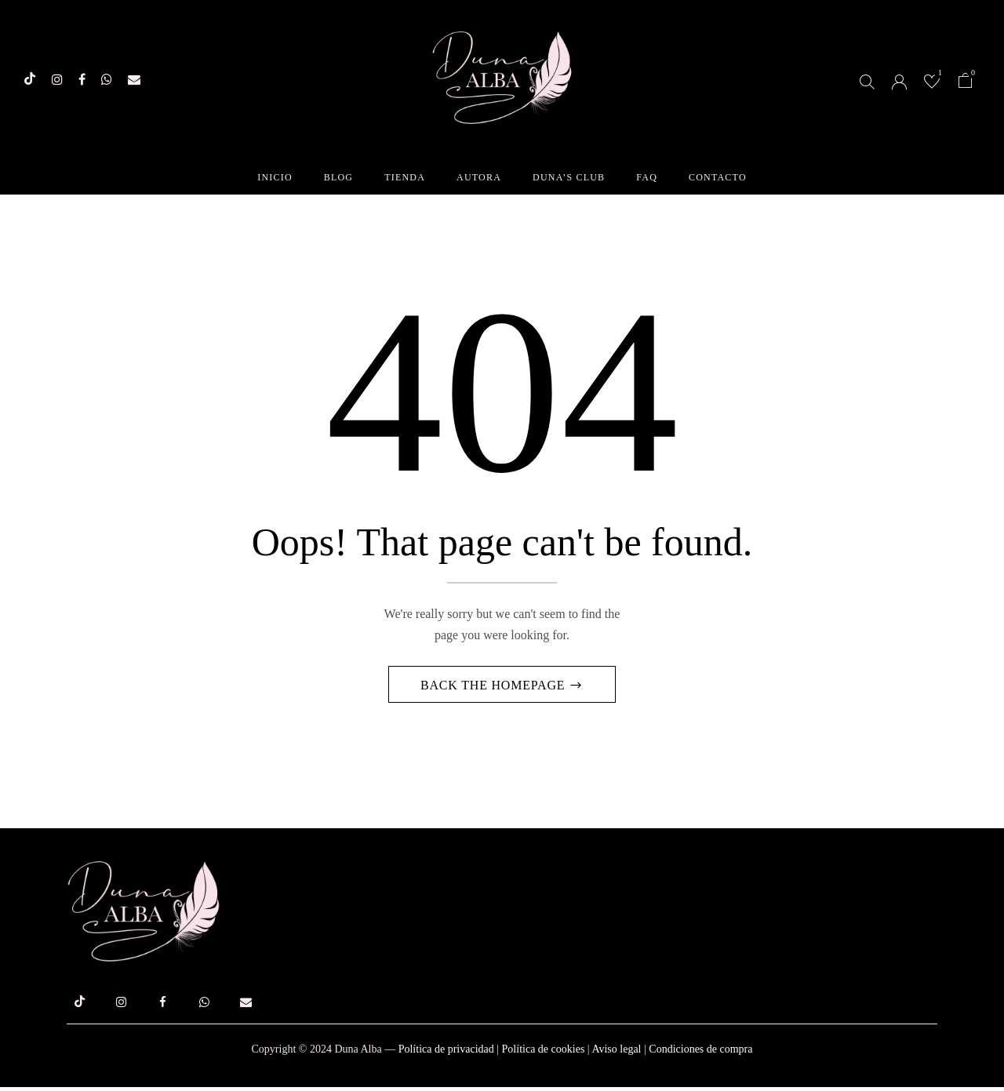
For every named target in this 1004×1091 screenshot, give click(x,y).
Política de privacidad (446, 1053)
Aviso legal (616, 1053)
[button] (966, 82)
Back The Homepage (494, 688)
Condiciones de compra (700, 1053)
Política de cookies (543, 1053)
